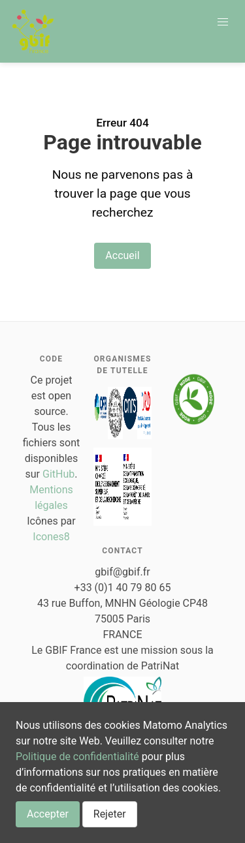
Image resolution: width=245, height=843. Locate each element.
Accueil (122, 255)
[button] (223, 22)
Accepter (48, 814)
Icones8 (51, 536)
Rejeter (109, 814)
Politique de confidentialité (77, 756)
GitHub (58, 474)
